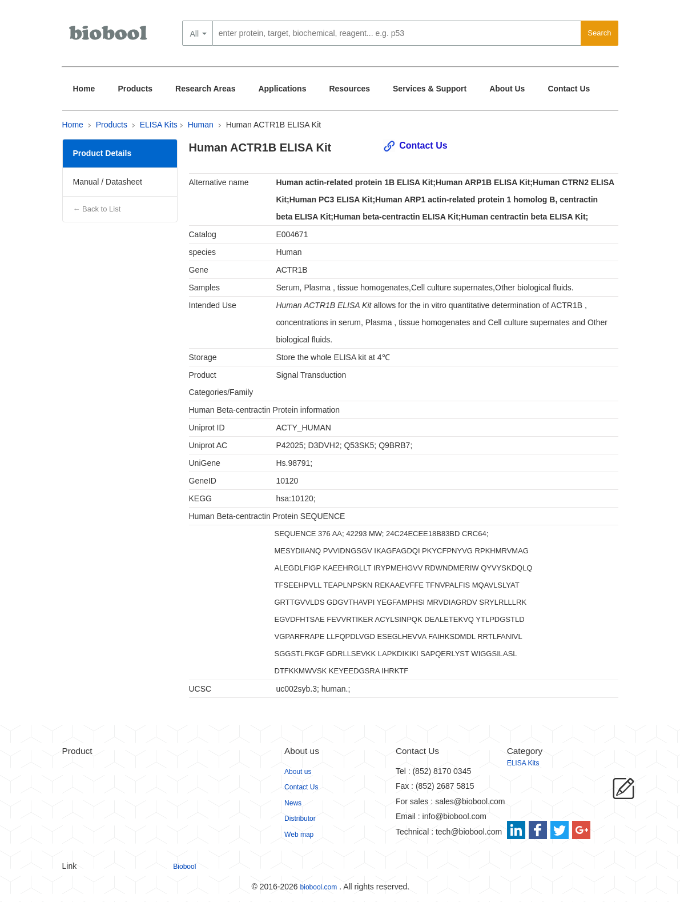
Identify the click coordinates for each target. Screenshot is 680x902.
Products (135, 88)
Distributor (300, 819)
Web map (298, 835)
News (292, 803)
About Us (507, 88)
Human (201, 124)
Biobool (184, 867)
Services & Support (429, 88)
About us (297, 772)
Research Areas (205, 88)
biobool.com (318, 887)
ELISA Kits (159, 124)
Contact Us (569, 88)
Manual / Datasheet (107, 181)
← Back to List (97, 209)
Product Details (102, 153)
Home (84, 88)
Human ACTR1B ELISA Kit (273, 124)
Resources (349, 88)
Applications (282, 88)
